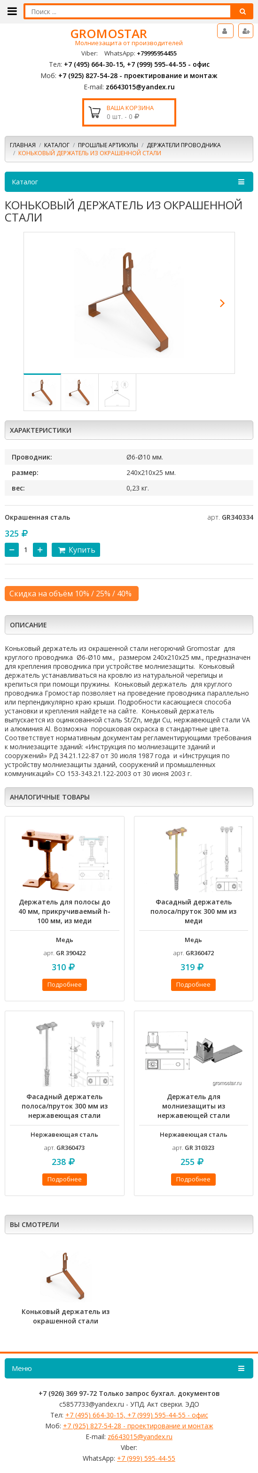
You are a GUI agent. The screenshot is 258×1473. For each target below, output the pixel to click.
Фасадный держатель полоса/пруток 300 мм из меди (193, 911)
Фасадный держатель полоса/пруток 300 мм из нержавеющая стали (65, 1106)
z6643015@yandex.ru (140, 86)
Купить (75, 550)
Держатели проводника (184, 145)
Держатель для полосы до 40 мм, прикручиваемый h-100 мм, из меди (64, 911)
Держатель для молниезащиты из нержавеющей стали (193, 1106)
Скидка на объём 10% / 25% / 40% (70, 593)
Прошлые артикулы (108, 145)
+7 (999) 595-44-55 (146, 1458)
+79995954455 (157, 53)
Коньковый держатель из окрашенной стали (65, 1316)
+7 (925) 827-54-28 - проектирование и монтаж (138, 75)
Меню (129, 1368)
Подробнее (64, 984)
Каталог (57, 145)
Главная (23, 145)
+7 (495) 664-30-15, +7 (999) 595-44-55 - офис (137, 64)
